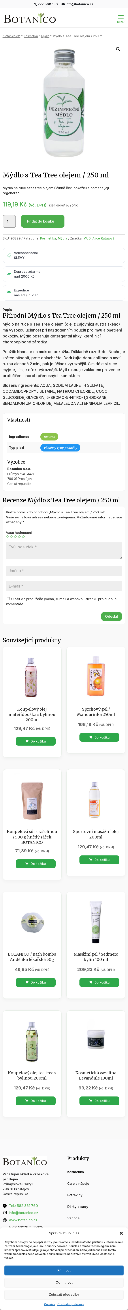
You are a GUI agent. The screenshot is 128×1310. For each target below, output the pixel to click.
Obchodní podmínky (70, 1304)
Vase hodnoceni (19, 523)
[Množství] (9, 212)
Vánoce (73, 1209)
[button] (121, 1233)
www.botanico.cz (23, 1210)
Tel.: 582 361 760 (23, 1196)
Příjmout (64, 1270)
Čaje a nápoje (78, 1174)
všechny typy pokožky (60, 438)
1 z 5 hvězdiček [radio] (7, 527)
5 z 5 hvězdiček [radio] (23, 527)
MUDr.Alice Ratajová (99, 229)
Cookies (49, 1304)
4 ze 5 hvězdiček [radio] (19, 527)
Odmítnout (64, 1282)
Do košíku (35, 732)
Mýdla (62, 229)
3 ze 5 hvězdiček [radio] (15, 527)
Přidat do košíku (40, 212)
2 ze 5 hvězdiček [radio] (11, 527)
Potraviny (75, 1185)
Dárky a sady (77, 1197)
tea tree (49, 427)
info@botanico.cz (23, 1203)
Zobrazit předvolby (64, 1294)
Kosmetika (48, 229)
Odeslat (111, 607)
